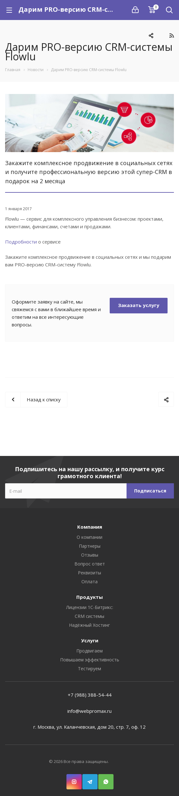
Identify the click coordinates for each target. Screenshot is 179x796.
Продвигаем (89, 651)
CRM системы (89, 616)
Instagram (74, 778)
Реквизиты (89, 573)
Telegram (90, 778)
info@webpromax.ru (89, 711)
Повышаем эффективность (89, 660)
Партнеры (89, 546)
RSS (171, 35)
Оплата (89, 582)
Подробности (21, 241)
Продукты (89, 597)
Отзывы (89, 555)
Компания (89, 527)
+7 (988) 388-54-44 (90, 695)
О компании (89, 537)
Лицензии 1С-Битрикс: (89, 607)
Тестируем (89, 669)
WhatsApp (106, 778)
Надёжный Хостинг (89, 625)
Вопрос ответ (89, 564)
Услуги (89, 640)
